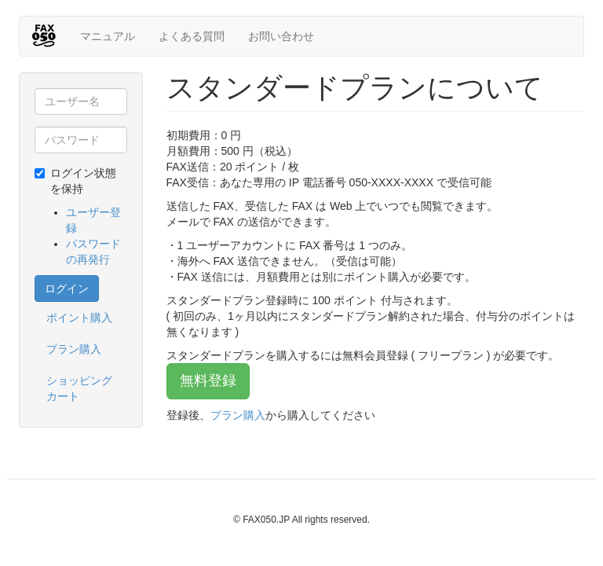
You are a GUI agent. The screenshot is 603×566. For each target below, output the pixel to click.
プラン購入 (73, 349)
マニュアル (107, 36)
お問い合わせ (281, 36)
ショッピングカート (79, 388)
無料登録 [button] (208, 380)
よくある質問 (192, 36)
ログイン (67, 288)
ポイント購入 (79, 317)
